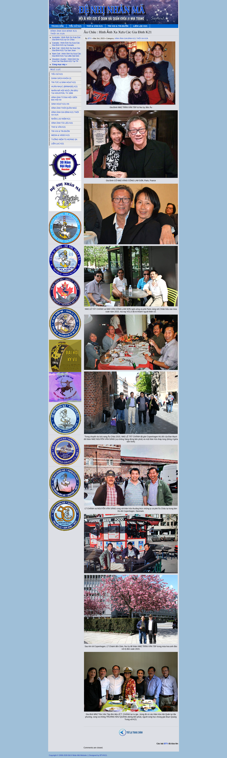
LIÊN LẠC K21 (140, 26)
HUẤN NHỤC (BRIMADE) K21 (64, 86)
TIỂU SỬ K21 (75, 26)
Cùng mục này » (59, 64)
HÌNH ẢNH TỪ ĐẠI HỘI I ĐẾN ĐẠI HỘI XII (64, 98)
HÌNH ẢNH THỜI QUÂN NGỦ (64, 108)
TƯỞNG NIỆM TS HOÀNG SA (64, 139)
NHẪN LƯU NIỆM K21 (61, 119)
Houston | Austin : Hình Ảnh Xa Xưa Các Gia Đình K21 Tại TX (65, 60)
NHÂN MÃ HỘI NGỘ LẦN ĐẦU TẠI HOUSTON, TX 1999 (64, 91)
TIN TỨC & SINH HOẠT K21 (63, 82)
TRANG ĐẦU (57, 26)
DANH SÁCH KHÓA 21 (61, 78)
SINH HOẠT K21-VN (60, 104)
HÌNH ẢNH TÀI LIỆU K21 (62, 123)
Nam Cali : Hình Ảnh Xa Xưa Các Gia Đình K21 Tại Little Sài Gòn (66, 55)
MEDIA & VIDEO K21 (60, 135)
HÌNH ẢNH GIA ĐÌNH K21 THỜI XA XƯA (131, 38)
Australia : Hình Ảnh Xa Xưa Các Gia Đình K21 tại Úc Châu (66, 38)
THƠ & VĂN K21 (95, 26)
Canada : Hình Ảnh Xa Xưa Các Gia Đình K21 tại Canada (66, 44)
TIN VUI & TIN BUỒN (118, 26)
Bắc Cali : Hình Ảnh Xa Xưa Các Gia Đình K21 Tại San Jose (66, 49)
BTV (89, 38)
